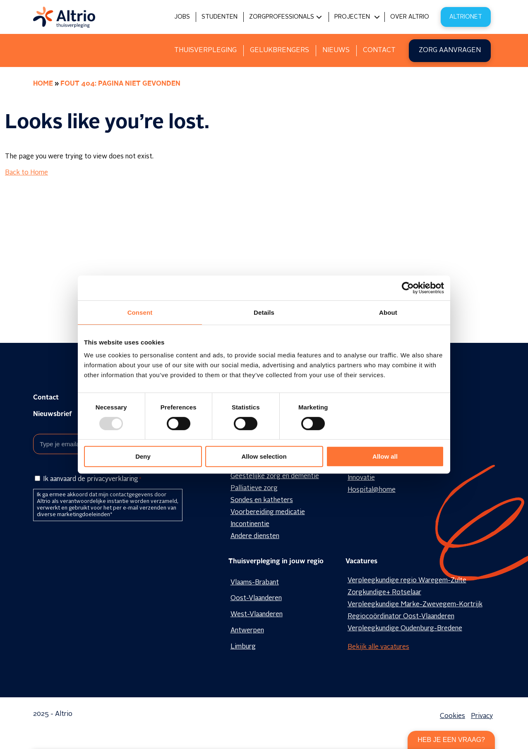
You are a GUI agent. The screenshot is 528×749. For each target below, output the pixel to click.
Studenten (220, 17)
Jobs (182, 17)
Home (43, 84)
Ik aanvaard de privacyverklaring (92, 479)
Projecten (352, 17)
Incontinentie (249, 524)
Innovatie (361, 478)
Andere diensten (254, 536)
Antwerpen (247, 630)
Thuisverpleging (205, 50)
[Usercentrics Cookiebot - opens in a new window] (408, 288)
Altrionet (465, 17)
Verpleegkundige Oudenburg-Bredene (405, 628)
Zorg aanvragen (450, 50)
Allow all (385, 456)
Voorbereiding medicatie (267, 512)
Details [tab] (264, 312)
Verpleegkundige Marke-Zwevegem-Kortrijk (415, 604)
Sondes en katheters (261, 500)
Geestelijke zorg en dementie (274, 476)
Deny (143, 456)
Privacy (482, 716)
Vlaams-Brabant (254, 582)
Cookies (452, 716)
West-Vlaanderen (256, 614)
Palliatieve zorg (254, 488)
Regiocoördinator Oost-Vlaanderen (401, 616)
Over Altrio (409, 17)
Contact (379, 50)
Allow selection (263, 456)
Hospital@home (372, 490)
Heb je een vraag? (451, 739)
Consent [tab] (140, 312)
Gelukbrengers (279, 50)
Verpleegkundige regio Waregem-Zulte (407, 580)
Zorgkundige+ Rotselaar (384, 592)
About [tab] (388, 312)
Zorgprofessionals (281, 17)
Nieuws (336, 50)
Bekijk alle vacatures (378, 647)
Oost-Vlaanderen (256, 598)
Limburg (243, 647)
